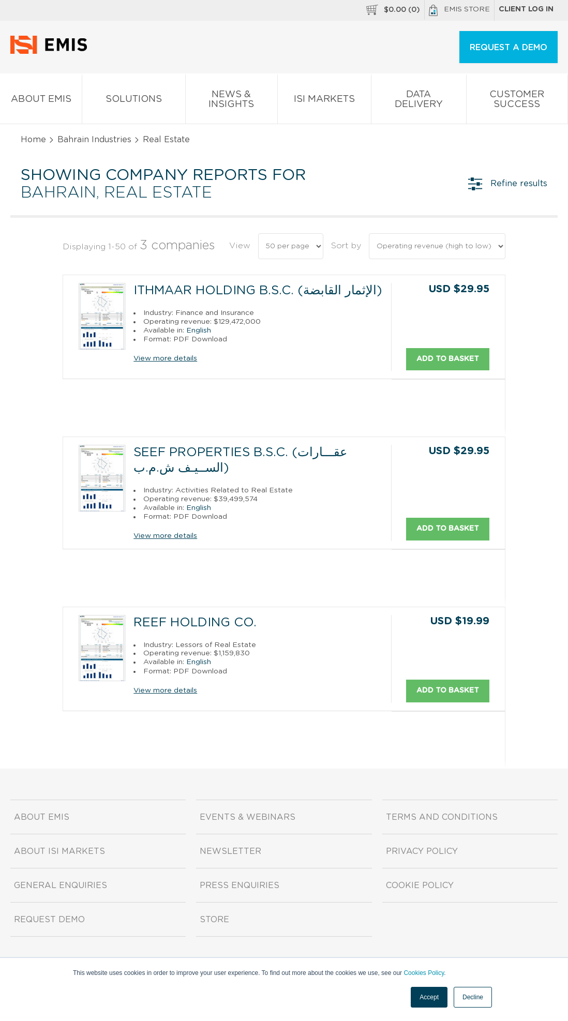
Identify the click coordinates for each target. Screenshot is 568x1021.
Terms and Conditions (442, 817)
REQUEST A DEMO (508, 47)
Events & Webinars (247, 817)
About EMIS (40, 101)
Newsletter (230, 851)
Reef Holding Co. (195, 622)
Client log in (526, 9)
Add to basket (447, 358)
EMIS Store (459, 10)
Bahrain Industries (94, 140)
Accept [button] (429, 997)
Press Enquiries (239, 885)
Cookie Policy (420, 885)
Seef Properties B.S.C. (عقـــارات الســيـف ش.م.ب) (240, 460)
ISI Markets (324, 101)
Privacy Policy (422, 851)
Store (214, 919)
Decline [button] (472, 997)
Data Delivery (418, 101)
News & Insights (231, 101)
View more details (165, 358)
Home (33, 140)
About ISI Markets (59, 851)
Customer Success (517, 101)
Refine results (507, 183)
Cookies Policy (423, 973)
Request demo (49, 919)
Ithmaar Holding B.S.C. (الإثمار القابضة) (257, 290)
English (198, 330)
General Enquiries (60, 885)
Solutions (133, 101)
